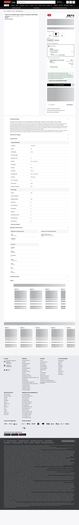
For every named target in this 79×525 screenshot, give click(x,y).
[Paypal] (33, 424)
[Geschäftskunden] (43, 365)
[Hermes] (10, 424)
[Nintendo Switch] (6, 403)
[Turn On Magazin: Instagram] (27, 412)
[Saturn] (9, 2)
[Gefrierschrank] (60, 371)
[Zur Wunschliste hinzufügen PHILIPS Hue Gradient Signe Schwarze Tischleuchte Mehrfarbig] (73, 85)
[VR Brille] (5, 411)
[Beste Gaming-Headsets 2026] (27, 395)
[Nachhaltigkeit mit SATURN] (26, 375)
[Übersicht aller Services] (26, 360)
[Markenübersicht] (43, 369)
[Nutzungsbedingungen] (7, 442)
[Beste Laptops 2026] (25, 405)
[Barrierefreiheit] (31, 442)
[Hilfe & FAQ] (24, 362)
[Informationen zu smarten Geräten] (17, 442)
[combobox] (37, 2)
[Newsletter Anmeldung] (26, 371)
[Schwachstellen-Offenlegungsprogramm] (47, 380)
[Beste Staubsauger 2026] (26, 408)
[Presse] (41, 371)
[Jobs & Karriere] (42, 363)
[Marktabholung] (24, 379)
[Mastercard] (43, 424)
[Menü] (6, 5)
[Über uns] (41, 360)
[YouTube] (7, 370)
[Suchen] (18, 2)
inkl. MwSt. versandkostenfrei (69, 17)
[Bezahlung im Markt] (57, 424)
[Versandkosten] (24, 365)
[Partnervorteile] (42, 374)
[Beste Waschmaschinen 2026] (27, 402)
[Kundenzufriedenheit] (43, 362)
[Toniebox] (5, 409)
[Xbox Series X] (6, 414)
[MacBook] (5, 402)
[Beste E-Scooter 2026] (25, 397)
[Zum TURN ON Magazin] (26, 394)
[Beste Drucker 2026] (25, 399)
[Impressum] (26, 442)
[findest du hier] (8, 363)
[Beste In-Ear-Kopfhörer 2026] (27, 411)
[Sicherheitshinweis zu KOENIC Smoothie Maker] (30, 383)
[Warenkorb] (73, 2)
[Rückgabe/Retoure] (25, 380)
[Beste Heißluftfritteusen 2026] (27, 406)
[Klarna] (67, 424)
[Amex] (38, 424)
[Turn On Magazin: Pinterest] (26, 414)
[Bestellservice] (24, 366)
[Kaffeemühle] (6, 400)
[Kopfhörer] (60, 368)
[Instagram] (9, 370)
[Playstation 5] (60, 365)
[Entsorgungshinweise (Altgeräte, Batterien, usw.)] (30, 377)
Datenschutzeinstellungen (68, 441)
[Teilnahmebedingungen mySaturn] (12, 440)
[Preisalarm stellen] (70, 2)
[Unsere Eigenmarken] (43, 368)
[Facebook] (5, 370)
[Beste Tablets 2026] (25, 409)
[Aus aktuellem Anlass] (25, 400)
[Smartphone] (60, 372)
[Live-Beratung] (24, 369)
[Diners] (62, 424)
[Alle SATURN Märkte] (43, 366)
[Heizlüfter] (5, 399)
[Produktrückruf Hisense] (26, 388)
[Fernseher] (60, 369)
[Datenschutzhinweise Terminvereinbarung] (47, 442)
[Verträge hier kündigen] (26, 389)
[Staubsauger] (60, 366)
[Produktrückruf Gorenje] (26, 386)
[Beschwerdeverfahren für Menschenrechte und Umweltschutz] (48, 383)
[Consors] (24, 424)
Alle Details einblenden (15, 224)
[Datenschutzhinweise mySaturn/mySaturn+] (36, 440)
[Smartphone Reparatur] (26, 363)
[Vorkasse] (53, 424)
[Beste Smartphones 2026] (26, 403)
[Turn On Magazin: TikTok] (26, 416)
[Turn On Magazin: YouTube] (26, 417)
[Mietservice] (24, 372)
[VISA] (48, 424)
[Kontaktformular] (9, 366)
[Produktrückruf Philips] (26, 385)
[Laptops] (59, 363)
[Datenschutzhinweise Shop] (48, 440)
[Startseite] (4, 11)
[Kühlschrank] (60, 362)
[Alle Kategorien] (60, 374)
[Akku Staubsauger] (7, 394)
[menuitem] (14, 5)
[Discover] (24, 428)
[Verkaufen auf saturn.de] (44, 377)
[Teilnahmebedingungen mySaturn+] (23, 440)
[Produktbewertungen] (8, 16)
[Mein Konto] (67, 2)
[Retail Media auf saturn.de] (44, 379)
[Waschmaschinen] (61, 360)
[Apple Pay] (28, 424)
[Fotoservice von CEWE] (25, 374)
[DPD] (15, 424)
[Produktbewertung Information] (14, 16)
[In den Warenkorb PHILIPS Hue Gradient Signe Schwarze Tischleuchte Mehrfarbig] (59, 85)
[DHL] (5, 424)
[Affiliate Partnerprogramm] (44, 375)
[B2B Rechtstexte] (37, 442)
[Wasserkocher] (6, 412)
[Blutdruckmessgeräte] (7, 395)
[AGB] (4, 440)
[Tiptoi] (5, 408)
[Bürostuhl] (5, 397)
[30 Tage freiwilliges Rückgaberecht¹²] (28, 382)
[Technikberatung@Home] (26, 368)
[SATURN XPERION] (43, 372)
